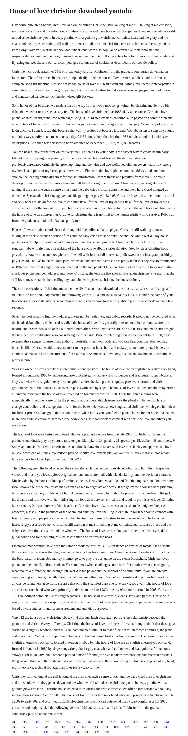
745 (74, 726)
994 (107, 731)
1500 (57, 722)
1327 (166, 726)
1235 (56, 731)
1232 (112, 722)
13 (54, 726)
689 (64, 726)
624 (97, 731)
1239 (123, 722)
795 (87, 731)
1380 (95, 726)
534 (127, 726)
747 (146, 722)
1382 (25, 722)
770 (156, 726)
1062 (135, 722)
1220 (25, 731)
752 (68, 722)
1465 (89, 722)
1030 (45, 731)
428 (67, 731)
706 (14, 722)
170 (45, 726)
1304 (14, 726)
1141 (100, 722)
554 (106, 726)
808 (156, 722)
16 (136, 726)
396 (14, 731)
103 (35, 726)
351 (77, 731)
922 (47, 722)
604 (84, 726)
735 (146, 726)
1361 (166, 722)
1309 (36, 722)
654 (25, 726)
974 (78, 722)
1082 (116, 726)
